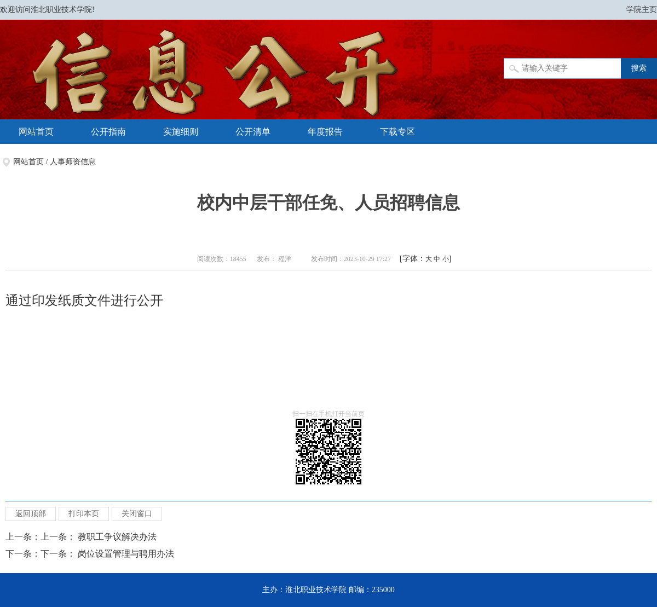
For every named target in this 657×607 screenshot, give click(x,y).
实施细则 (180, 131)
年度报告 (325, 131)
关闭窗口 (137, 514)
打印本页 (83, 514)
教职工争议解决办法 (117, 536)
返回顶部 (30, 514)
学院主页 (641, 9)
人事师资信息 (73, 162)
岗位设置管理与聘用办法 (126, 553)
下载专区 (397, 131)
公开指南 (108, 131)
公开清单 (252, 131)
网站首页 (36, 131)
